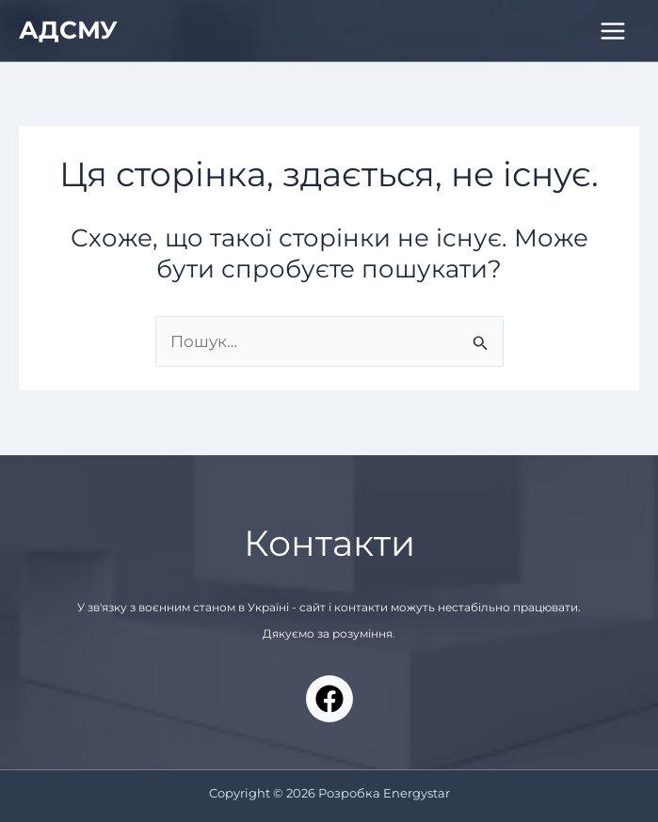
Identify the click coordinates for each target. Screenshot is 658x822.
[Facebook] (329, 698)
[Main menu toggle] (613, 31)
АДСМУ (68, 30)
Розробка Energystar (384, 792)
